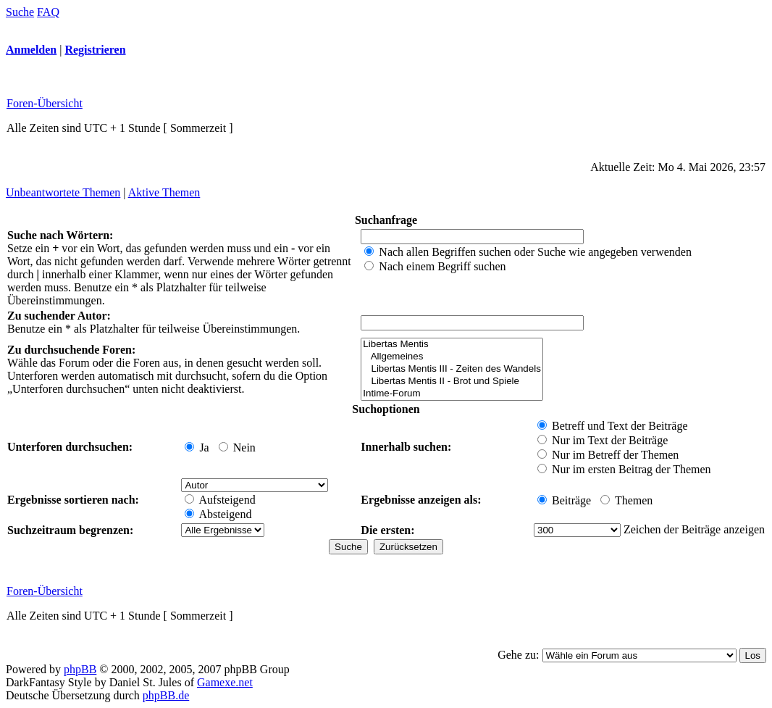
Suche (20, 12)
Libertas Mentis (451, 344)
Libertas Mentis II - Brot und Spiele (451, 381)
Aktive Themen (164, 192)
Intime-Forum (451, 394)
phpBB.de (166, 695)
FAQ (48, 12)
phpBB (80, 669)
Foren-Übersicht (45, 103)
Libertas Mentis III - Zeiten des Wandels (451, 369)
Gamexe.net (225, 682)
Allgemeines (451, 357)
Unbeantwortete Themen (63, 192)
